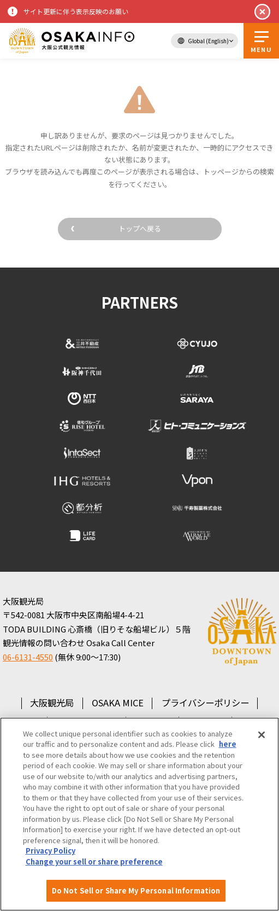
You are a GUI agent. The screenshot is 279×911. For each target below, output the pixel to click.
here (227, 744)
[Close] (262, 735)
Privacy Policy (50, 850)
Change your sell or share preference (94, 861)
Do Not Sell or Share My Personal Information (136, 890)
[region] (139, 814)
